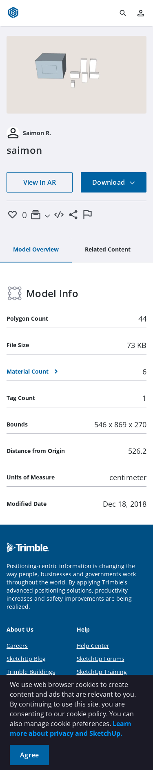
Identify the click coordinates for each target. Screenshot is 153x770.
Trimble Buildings (31, 672)
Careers (17, 646)
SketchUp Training (102, 672)
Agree (29, 754)
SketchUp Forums (100, 659)
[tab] (36, 249)
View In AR (39, 182)
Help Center (93, 646)
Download (113, 182)
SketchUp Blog (26, 659)
